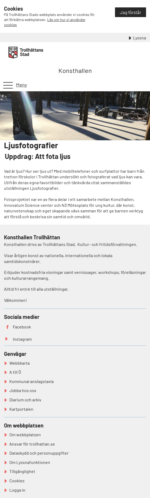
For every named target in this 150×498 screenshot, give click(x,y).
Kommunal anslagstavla (31, 381)
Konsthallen (75, 70)
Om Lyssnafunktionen (29, 462)
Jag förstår (130, 12)
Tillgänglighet (22, 471)
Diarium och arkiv (25, 399)
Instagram (22, 338)
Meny (21, 85)
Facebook (22, 326)
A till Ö (15, 371)
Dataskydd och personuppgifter (39, 452)
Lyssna (139, 37)
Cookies (17, 480)
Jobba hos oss (22, 390)
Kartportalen (21, 408)
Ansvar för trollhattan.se (32, 443)
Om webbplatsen (25, 434)
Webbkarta (19, 362)
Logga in (17, 489)
